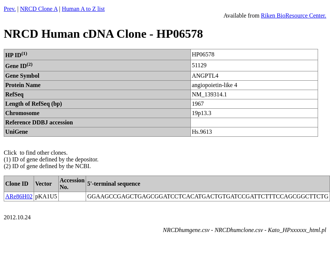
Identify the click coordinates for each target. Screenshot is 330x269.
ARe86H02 (19, 196)
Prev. (10, 9)
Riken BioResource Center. (293, 15)
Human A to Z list (83, 9)
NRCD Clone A (39, 9)
